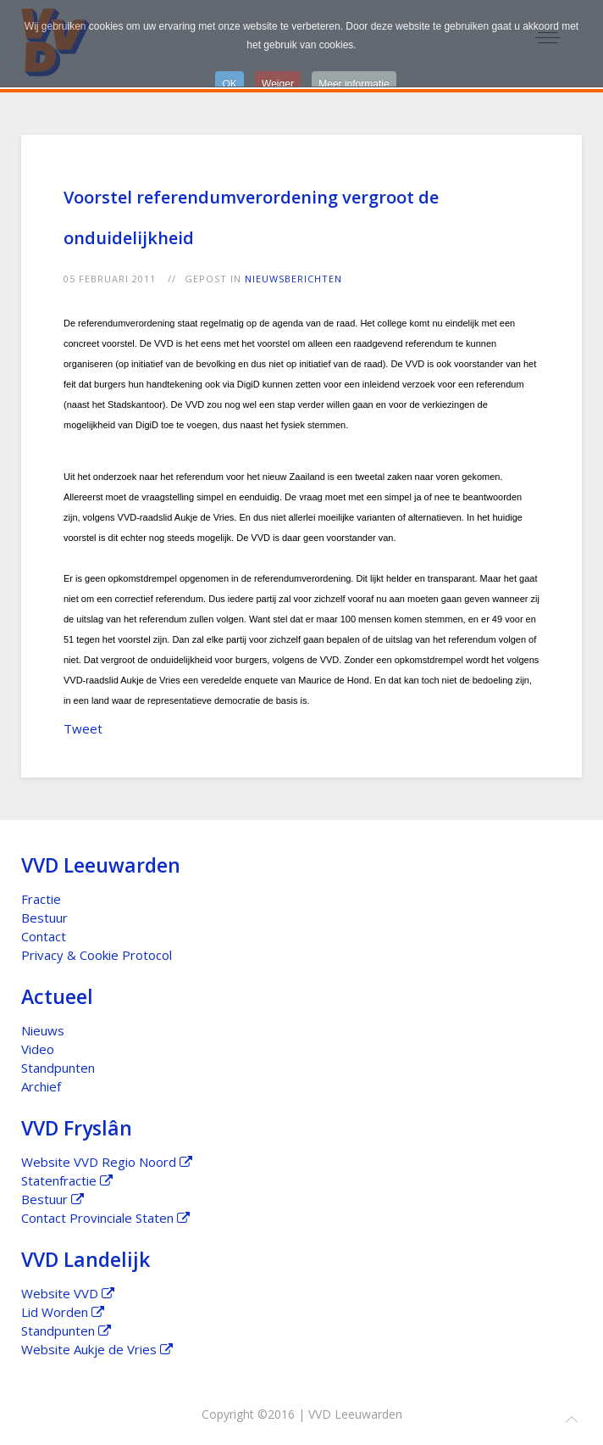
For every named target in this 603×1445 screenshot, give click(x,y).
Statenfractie (67, 1180)
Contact (43, 936)
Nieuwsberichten (293, 278)
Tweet (83, 728)
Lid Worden (62, 1311)
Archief (41, 1086)
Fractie (41, 898)
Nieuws (42, 1030)
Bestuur (44, 917)
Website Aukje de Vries (97, 1349)
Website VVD (67, 1293)
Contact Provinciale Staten (105, 1217)
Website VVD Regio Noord (106, 1161)
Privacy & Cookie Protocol (96, 954)
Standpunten (58, 1067)
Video (37, 1049)
